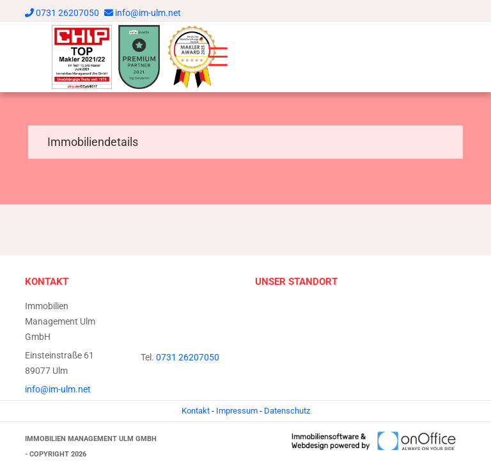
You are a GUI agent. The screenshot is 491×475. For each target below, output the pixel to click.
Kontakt (196, 410)
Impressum (237, 410)
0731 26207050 (67, 13)
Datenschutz (287, 410)
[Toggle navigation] (218, 57)
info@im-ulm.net (148, 13)
